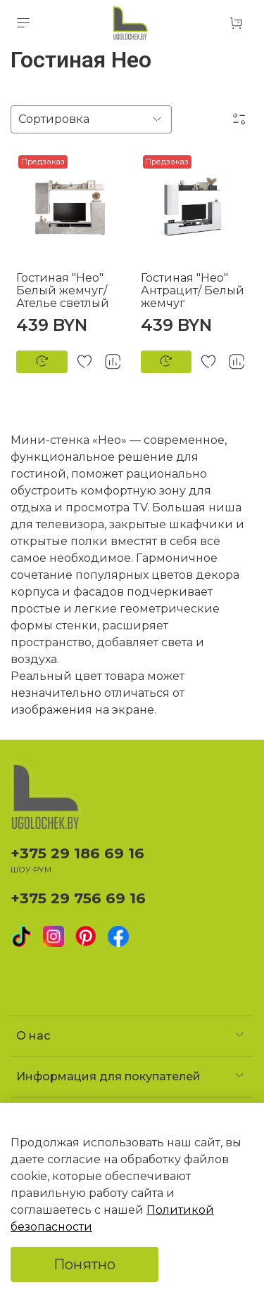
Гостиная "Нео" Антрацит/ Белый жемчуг (192, 290)
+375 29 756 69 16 (78, 898)
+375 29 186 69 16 (77, 853)
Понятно (84, 1264)
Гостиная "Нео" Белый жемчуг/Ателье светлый (62, 290)
